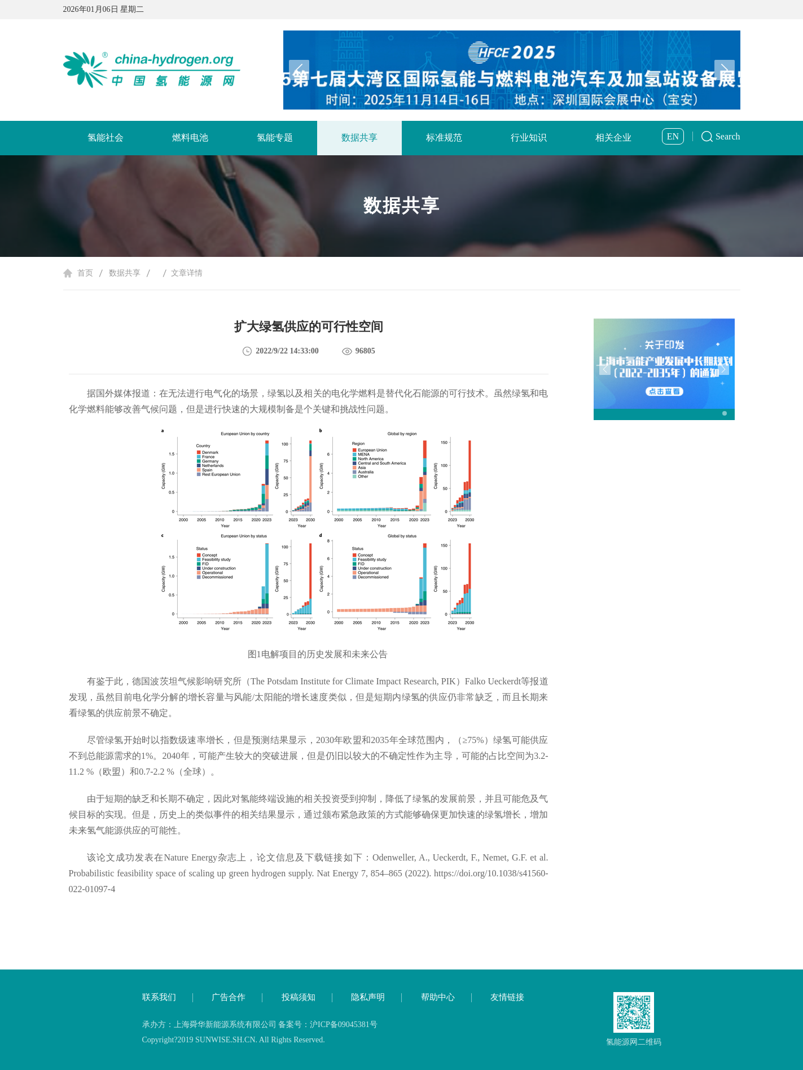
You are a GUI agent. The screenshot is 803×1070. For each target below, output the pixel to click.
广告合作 (228, 997)
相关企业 (613, 137)
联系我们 (159, 997)
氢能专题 (275, 137)
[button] (724, 70)
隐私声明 (368, 997)
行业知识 (529, 137)
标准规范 (444, 137)
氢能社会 (105, 137)
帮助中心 (438, 997)
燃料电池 (190, 137)
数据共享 (359, 137)
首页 (85, 273)
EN (673, 136)
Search (728, 136)
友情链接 (507, 997)
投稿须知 (298, 997)
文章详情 (187, 273)
